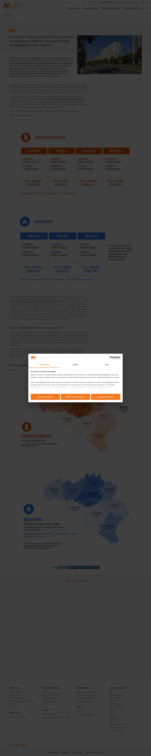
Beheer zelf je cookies (75, 397)
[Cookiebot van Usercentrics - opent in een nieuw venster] (111, 357)
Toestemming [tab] (44, 364)
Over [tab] (107, 364)
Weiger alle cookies (45, 397)
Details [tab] (75, 364)
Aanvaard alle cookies (105, 397)
